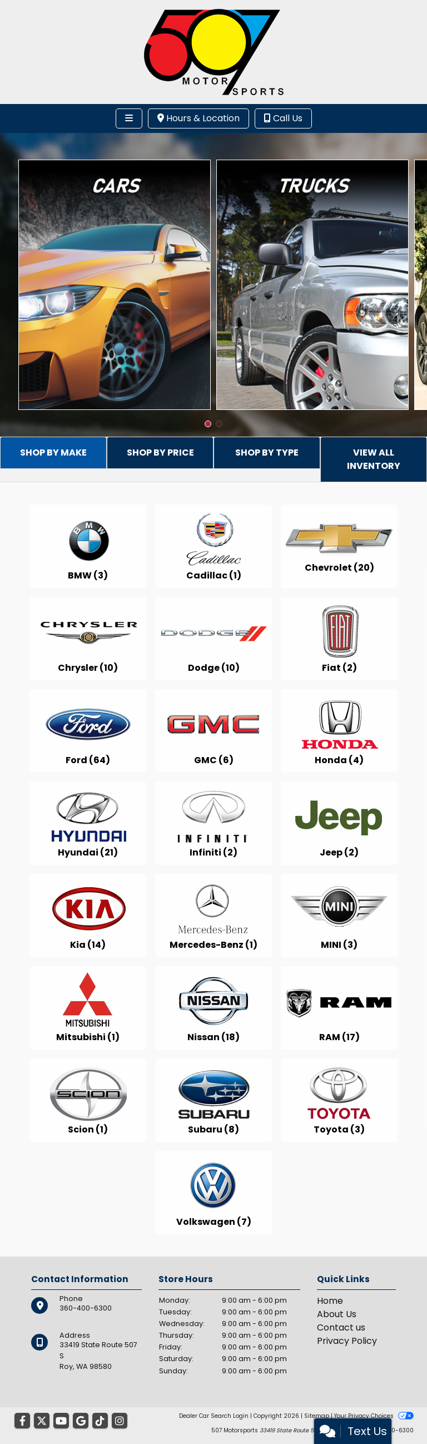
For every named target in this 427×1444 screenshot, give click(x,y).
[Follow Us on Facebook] (22, 1421)
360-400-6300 (85, 1308)
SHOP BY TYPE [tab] (267, 452)
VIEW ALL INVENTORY (373, 459)
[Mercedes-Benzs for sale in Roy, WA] (213, 915)
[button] (208, 424)
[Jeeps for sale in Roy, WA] (339, 823)
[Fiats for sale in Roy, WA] (339, 638)
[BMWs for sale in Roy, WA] (87, 546)
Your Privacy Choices (374, 1416)
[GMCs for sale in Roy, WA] (213, 731)
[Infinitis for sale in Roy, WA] (213, 823)
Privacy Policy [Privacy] (347, 1340)
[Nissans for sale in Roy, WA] (213, 1008)
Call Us (283, 118)
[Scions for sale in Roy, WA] (87, 1100)
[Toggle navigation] (129, 118)
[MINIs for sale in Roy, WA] (339, 915)
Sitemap (316, 1416)
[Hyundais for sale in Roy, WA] (87, 823)
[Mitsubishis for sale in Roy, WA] (87, 1008)
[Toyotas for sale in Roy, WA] (339, 1100)
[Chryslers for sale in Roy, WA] (87, 638)
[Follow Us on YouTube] (61, 1421)
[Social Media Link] (100, 1421)
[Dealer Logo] (214, 51)
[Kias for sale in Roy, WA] (87, 915)
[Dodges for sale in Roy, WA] (213, 638)
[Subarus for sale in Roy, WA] (213, 1100)
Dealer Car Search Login (214, 1416)
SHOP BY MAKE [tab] (53, 452)
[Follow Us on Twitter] (41, 1421)
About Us (336, 1314)
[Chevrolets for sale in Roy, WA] (339, 546)
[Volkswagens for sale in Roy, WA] (213, 1192)
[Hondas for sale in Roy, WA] (339, 731)
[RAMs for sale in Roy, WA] (339, 1008)
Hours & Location (198, 118)
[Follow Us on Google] (80, 1421)
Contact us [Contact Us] (341, 1327)
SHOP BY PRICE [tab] (160, 452)
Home (330, 1300)
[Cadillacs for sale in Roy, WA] (213, 546)
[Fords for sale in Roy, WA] (87, 731)
